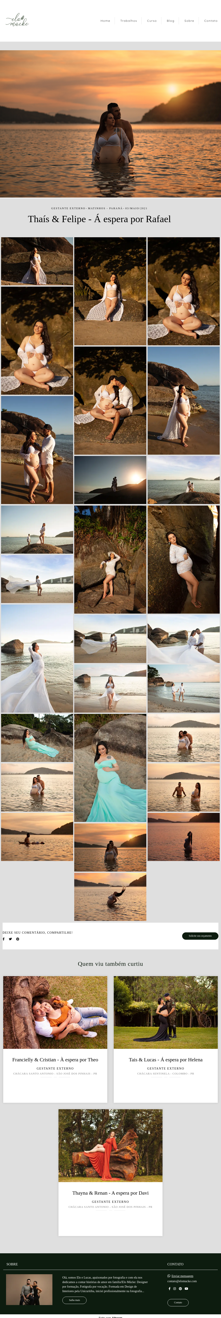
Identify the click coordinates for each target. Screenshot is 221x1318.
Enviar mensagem (182, 1276)
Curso (152, 21)
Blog (170, 21)
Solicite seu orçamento (200, 936)
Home (105, 21)
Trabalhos (128, 21)
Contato (211, 21)
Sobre (189, 21)
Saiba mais (74, 1300)
